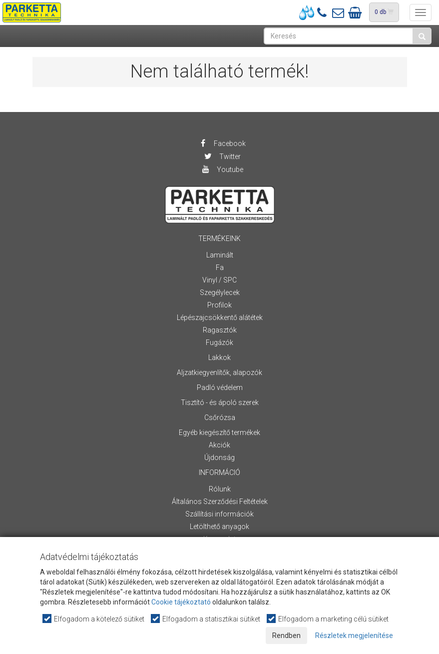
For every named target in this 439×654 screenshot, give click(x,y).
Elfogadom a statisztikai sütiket (206, 618)
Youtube (222, 169)
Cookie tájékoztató (181, 602)
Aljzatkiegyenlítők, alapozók (219, 372)
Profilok (219, 305)
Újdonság (219, 458)
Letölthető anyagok (219, 526)
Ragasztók (220, 330)
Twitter (222, 156)
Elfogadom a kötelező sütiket (93, 618)
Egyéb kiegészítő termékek (219, 432)
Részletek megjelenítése (354, 636)
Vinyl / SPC (219, 280)
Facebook (222, 143)
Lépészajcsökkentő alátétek (220, 318)
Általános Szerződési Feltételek (220, 502)
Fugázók (219, 342)
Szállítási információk (219, 514)
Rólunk (220, 489)
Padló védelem (220, 388)
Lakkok (219, 358)
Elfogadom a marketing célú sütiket (328, 618)
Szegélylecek (220, 292)
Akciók (219, 445)
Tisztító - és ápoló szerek (220, 402)
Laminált (219, 255)
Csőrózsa (219, 418)
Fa (220, 268)
